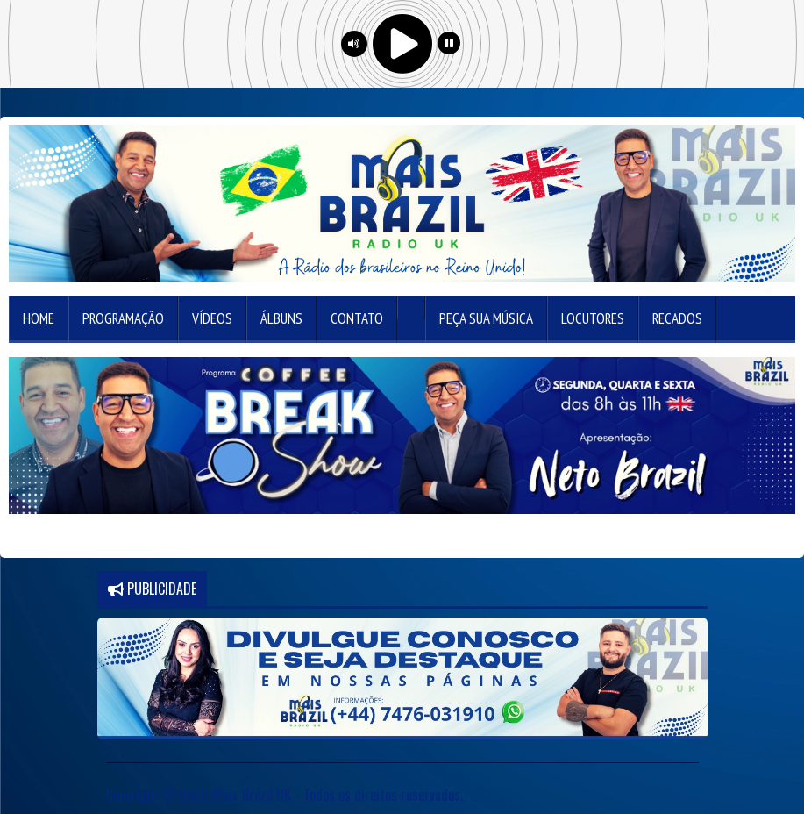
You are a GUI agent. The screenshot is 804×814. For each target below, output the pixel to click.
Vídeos (212, 318)
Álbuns (281, 318)
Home (38, 318)
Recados (677, 318)
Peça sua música (486, 318)
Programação (123, 318)
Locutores (592, 318)
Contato (357, 318)
